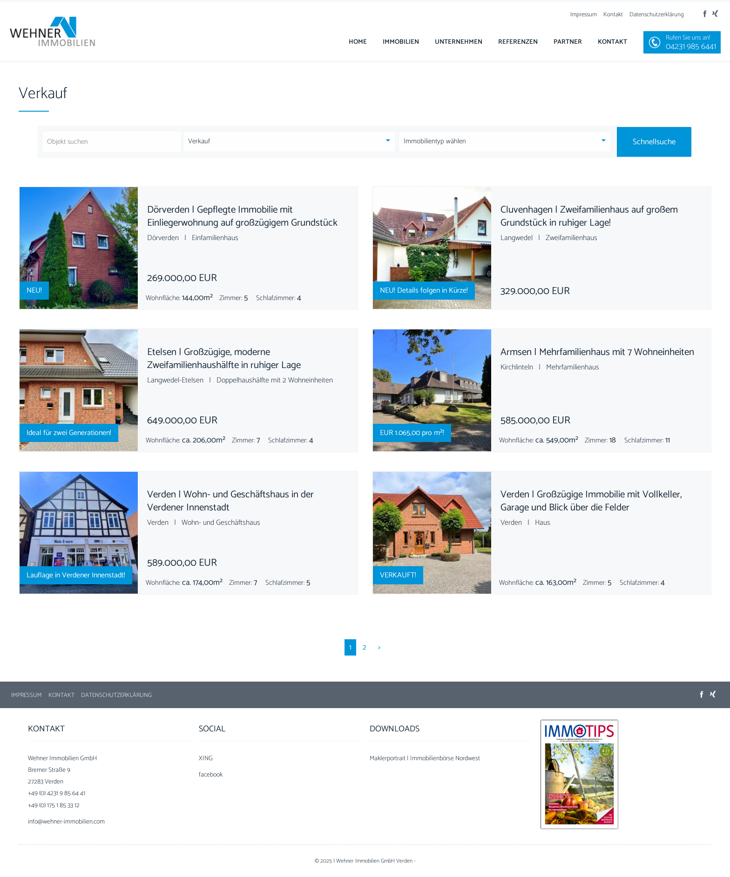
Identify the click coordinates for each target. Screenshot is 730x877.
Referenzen (518, 42)
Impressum (583, 15)
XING (206, 758)
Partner (568, 42)
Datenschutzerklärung (656, 15)
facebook (211, 775)
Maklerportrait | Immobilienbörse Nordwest (425, 758)
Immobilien (401, 42)
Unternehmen (458, 42)
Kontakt (613, 15)
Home (358, 42)
